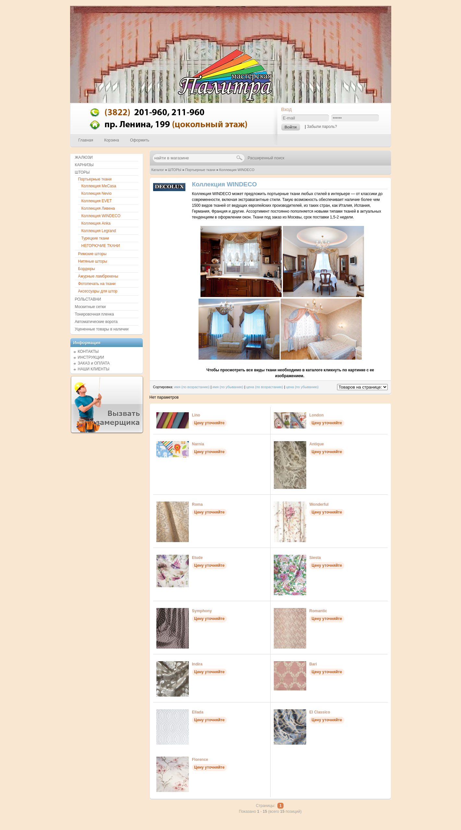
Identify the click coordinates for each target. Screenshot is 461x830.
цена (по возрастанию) (264, 387)
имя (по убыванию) (228, 387)
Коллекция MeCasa (98, 186)
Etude (197, 557)
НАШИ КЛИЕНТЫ (94, 369)
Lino (196, 415)
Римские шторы (92, 254)
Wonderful (319, 504)
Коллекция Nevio (96, 193)
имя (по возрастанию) (192, 387)
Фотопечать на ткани (97, 283)
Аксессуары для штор (97, 291)
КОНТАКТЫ (88, 351)
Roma (197, 504)
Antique (316, 444)
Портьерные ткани (200, 170)
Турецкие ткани (95, 238)
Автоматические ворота (96, 321)
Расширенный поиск (266, 158)
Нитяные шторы (92, 261)
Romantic (318, 611)
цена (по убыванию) (302, 387)
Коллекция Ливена (98, 208)
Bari (313, 664)
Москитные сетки (90, 306)
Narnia (198, 444)
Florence (200, 759)
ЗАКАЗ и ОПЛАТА (94, 363)
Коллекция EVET (96, 201)
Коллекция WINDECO (237, 170)
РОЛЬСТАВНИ (88, 299)
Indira (197, 664)
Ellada (197, 712)
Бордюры (86, 268)
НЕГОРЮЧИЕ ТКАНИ (100, 245)
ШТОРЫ (174, 170)
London (316, 415)
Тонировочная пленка (94, 314)
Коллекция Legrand (98, 231)
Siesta (315, 557)
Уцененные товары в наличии (102, 329)
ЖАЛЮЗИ (84, 157)
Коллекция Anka (96, 223)
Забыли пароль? (322, 126)
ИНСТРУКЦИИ (91, 357)
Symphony (202, 611)
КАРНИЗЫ (84, 165)
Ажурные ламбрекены (98, 276)
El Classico (319, 712)
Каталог (158, 170)
